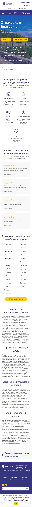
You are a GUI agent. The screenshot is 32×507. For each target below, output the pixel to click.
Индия (23, 279)
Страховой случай (11, 8)
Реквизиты (5, 479)
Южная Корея (8, 290)
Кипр (23, 286)
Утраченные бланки (14, 479)
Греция (23, 244)
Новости (15, 474)
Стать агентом (8, 13)
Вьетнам (23, 276)
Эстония (8, 279)
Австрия (8, 248)
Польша (8, 286)
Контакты (24, 474)
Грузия (23, 248)
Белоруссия (8, 251)
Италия (23, 258)
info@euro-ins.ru (26, 5)
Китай (8, 265)
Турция (8, 276)
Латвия (8, 293)
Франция (8, 283)
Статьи (24, 479)
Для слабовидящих (26, 13)
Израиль (23, 251)
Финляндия (23, 262)
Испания (23, 255)
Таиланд (8, 272)
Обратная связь (22, 8)
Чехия (24, 272)
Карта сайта (24, 477)
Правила (5, 477)
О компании (5, 474)
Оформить (6, 39)
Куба (23, 290)
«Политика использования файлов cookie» (16, 500)
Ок (16, 503)
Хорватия (23, 265)
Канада (8, 262)
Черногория (24, 269)
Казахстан (23, 283)
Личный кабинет (16, 13)
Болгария (8, 255)
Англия (8, 244)
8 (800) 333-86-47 (24, 3)
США (8, 269)
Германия (8, 258)
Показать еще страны (16, 299)
